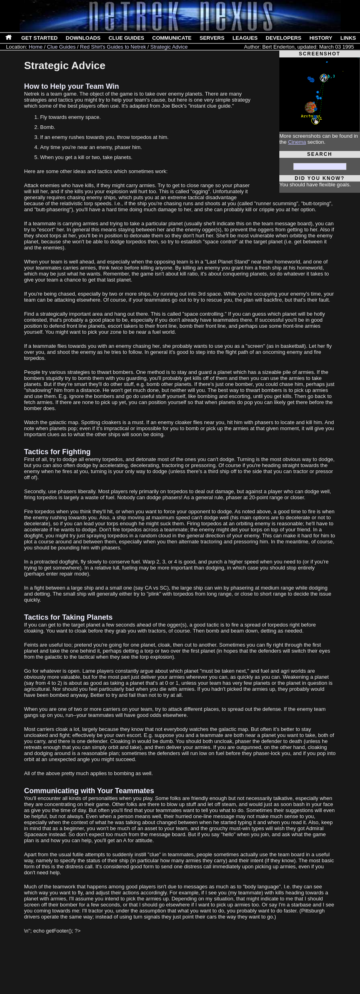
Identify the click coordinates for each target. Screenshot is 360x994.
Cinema (297, 142)
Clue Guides (126, 38)
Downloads (83, 38)
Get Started (39, 38)
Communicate (171, 38)
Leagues (245, 38)
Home (35, 47)
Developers (283, 38)
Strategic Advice (168, 47)
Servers (211, 38)
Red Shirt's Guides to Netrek (113, 47)
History (320, 38)
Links (348, 38)
